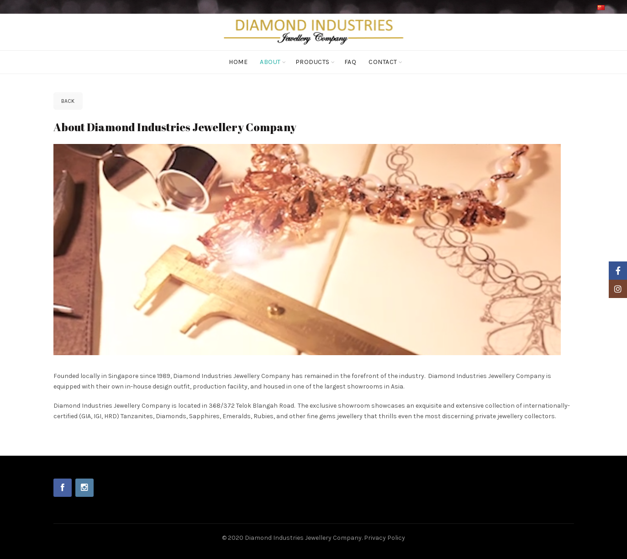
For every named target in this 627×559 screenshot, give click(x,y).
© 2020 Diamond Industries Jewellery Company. (293, 538)
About (270, 62)
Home (238, 62)
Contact (383, 62)
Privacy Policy (384, 538)
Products (312, 62)
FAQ (350, 62)
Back (68, 101)
